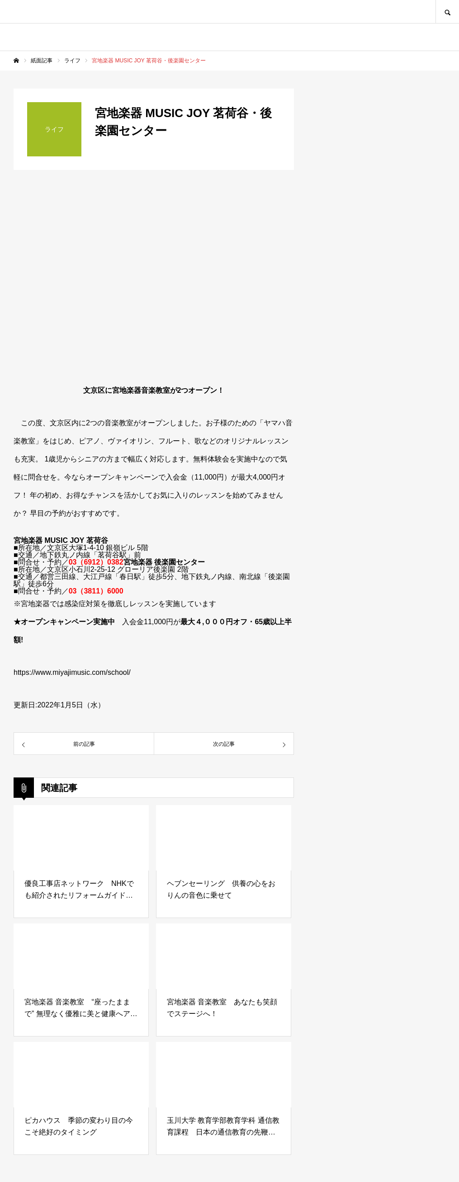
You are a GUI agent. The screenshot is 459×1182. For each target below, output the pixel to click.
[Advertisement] (377, 716)
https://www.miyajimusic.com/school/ (72, 672)
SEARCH (447, 11)
